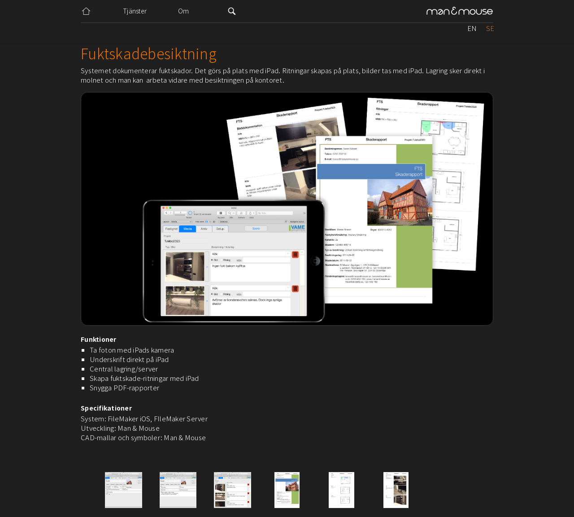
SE (490, 28)
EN (472, 28)
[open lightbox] (123, 490)
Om (183, 10)
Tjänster (135, 10)
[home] (459, 11)
